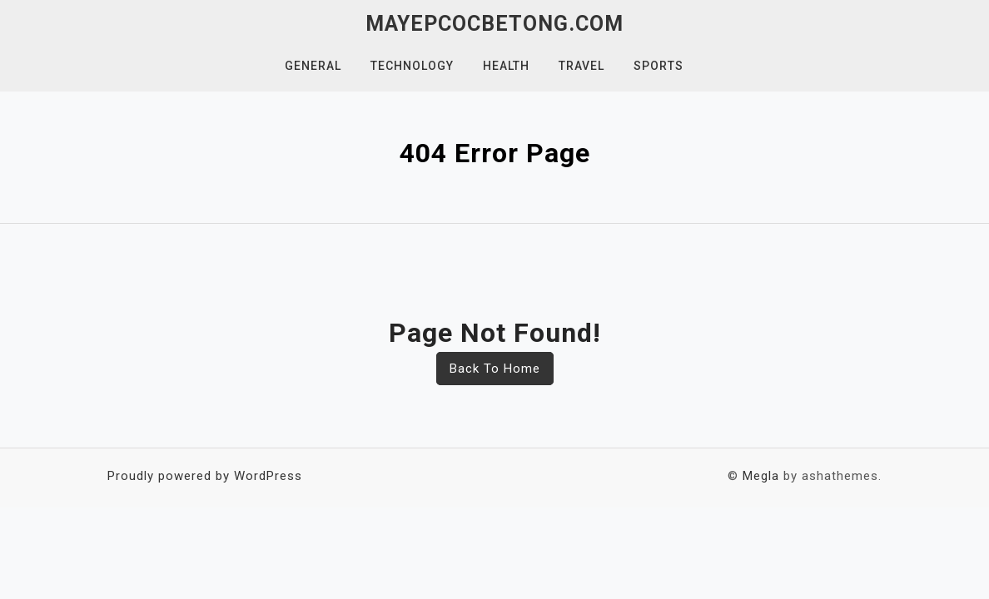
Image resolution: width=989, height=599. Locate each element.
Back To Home (495, 368)
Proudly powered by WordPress (204, 475)
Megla (761, 475)
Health (506, 65)
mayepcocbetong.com (494, 24)
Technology (412, 65)
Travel (581, 65)
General (313, 65)
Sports (658, 65)
